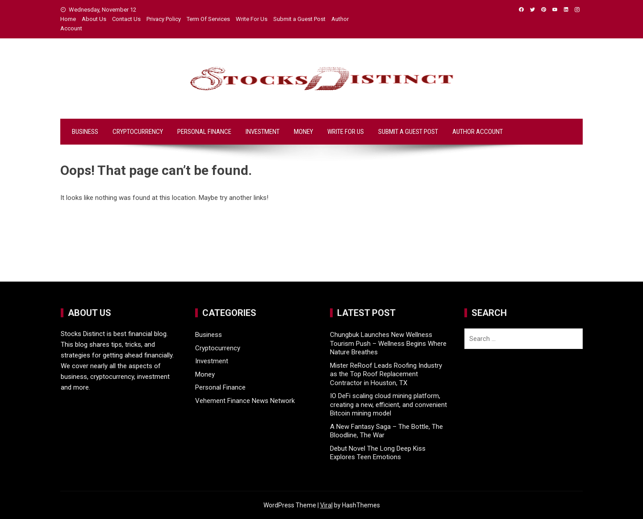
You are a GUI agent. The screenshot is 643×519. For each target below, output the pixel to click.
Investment (263, 132)
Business (85, 132)
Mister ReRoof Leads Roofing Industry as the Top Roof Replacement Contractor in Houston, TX (386, 374)
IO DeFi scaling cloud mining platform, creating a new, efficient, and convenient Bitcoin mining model (388, 404)
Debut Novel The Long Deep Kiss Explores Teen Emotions (378, 452)
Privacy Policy (163, 19)
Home (68, 19)
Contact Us (126, 19)
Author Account (477, 132)
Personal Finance (204, 132)
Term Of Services (208, 19)
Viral (326, 505)
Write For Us (251, 19)
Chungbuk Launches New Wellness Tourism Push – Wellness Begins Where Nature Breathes (388, 343)
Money (303, 132)
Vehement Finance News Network (245, 401)
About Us (94, 19)
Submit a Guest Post (299, 19)
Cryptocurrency (138, 132)
